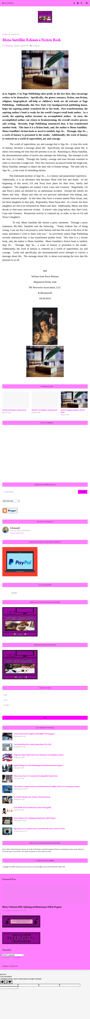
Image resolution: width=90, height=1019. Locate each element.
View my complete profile (17, 533)
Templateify (13, 966)
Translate (15, 957)
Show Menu (8, 3)
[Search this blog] (40, 492)
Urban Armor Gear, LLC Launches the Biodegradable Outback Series (36, 776)
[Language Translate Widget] (13, 955)
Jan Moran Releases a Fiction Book (14, 410)
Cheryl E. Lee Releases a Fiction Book (44, 410)
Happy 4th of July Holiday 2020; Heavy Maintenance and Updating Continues (38, 755)
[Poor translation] (8, 982)
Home (4, 34)
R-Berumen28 (15, 528)
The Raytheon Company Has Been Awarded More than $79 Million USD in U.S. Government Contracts (47, 786)
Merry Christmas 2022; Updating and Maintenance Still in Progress (31, 906)
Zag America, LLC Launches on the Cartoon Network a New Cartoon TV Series (39, 828)
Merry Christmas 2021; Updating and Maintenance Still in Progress (34, 818)
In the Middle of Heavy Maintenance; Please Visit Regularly (32, 807)
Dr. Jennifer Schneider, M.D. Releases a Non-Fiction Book (32, 797)
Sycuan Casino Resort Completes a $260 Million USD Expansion (34, 734)
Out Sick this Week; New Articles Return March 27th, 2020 (32, 744)
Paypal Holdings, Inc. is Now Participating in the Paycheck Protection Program (38, 765)
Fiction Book (13, 34)
